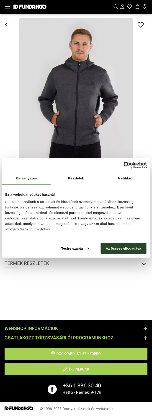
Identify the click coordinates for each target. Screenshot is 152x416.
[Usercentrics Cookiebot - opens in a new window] (127, 165)
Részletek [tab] (76, 178)
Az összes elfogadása (123, 248)
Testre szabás (75, 248)
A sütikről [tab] (126, 178)
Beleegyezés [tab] (26, 178)
